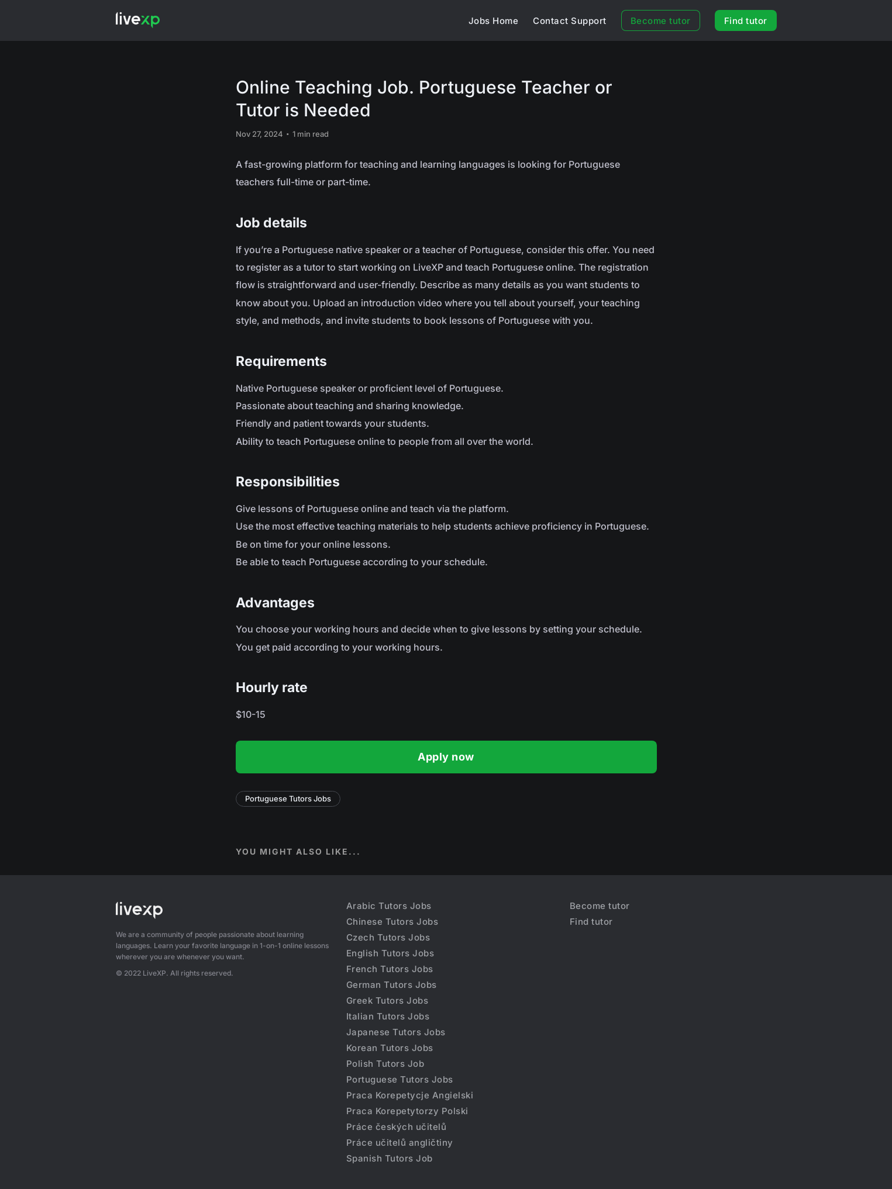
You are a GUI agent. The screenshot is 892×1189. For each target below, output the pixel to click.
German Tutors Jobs (391, 984)
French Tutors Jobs (389, 969)
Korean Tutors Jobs (389, 1047)
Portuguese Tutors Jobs (288, 798)
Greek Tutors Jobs (387, 1000)
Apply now (446, 757)
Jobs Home (494, 20)
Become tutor (661, 20)
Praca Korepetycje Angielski (410, 1095)
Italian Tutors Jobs (388, 1016)
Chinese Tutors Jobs (392, 921)
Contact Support (570, 20)
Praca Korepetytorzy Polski (407, 1111)
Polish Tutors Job (385, 1063)
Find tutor (745, 20)
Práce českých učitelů (396, 1126)
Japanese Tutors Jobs (396, 1032)
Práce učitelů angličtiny (399, 1142)
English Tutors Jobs (390, 953)
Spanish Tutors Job (389, 1158)
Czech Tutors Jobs (388, 937)
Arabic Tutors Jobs (389, 905)
